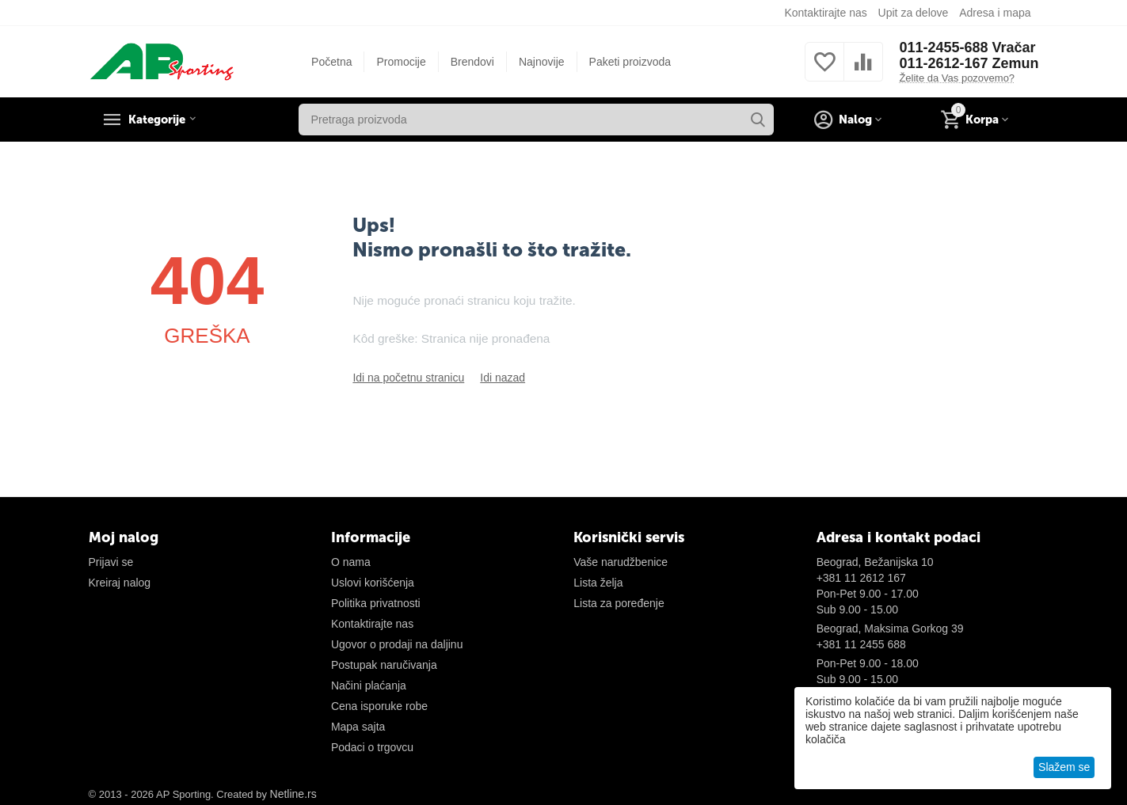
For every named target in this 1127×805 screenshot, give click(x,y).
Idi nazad (502, 377)
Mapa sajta (358, 726)
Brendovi (472, 61)
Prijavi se (111, 562)
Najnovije (542, 61)
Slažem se (1064, 767)
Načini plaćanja (368, 685)
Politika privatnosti (376, 603)
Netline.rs (293, 794)
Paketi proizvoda (630, 61)
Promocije (400, 61)
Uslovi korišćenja (372, 582)
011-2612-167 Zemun (968, 63)
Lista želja (598, 582)
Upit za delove (913, 12)
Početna (331, 61)
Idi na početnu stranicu (408, 377)
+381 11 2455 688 (861, 644)
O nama (351, 562)
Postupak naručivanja (384, 665)
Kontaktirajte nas (825, 12)
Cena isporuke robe (379, 706)
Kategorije (164, 119)
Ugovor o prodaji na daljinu (397, 644)
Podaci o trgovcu (372, 747)
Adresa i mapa (994, 12)
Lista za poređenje (618, 603)
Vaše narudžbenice (620, 562)
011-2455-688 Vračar (967, 47)
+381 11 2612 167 (861, 577)
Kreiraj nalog (120, 582)
